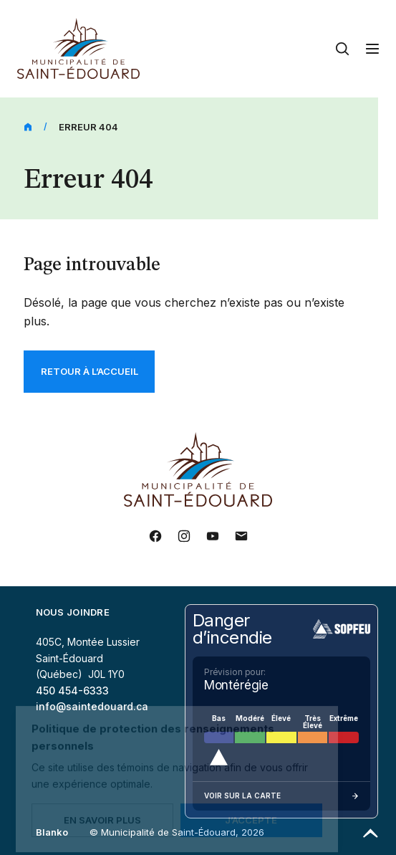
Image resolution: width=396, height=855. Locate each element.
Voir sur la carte (281, 796)
